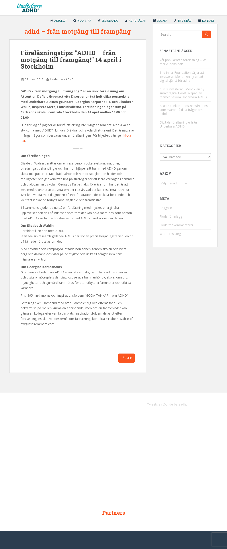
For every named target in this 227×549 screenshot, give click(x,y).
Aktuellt (58, 21)
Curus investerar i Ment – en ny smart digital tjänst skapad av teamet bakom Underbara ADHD (183, 93)
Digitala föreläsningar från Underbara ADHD (178, 124)
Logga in (166, 208)
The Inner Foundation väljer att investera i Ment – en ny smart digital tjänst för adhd (182, 76)
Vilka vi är (82, 21)
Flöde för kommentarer (176, 225)
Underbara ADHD (62, 79)
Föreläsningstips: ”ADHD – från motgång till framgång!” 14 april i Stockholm (71, 60)
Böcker (160, 21)
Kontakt (206, 21)
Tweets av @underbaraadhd (167, 404)
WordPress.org (170, 234)
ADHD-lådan (135, 21)
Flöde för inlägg (171, 216)
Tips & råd (183, 21)
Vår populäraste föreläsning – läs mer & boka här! (183, 62)
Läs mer (126, 358)
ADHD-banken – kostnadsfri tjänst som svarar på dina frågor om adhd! (184, 110)
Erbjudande (108, 21)
